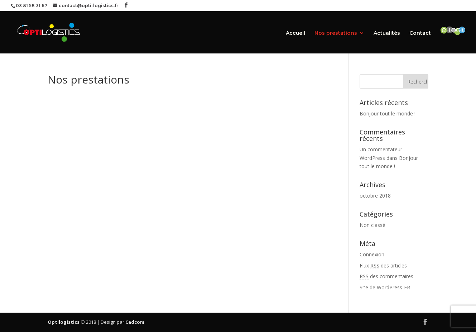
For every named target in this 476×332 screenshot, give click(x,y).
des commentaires (386, 276)
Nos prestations (335, 33)
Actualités (387, 33)
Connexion (372, 254)
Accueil (295, 33)
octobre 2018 (375, 195)
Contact (420, 33)
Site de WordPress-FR (385, 287)
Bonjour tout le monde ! (387, 113)
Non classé (372, 225)
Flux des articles (383, 265)
